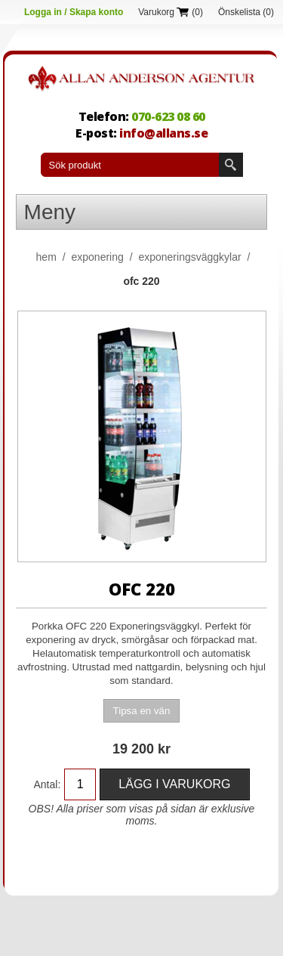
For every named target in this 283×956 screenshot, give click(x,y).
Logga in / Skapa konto (73, 12)
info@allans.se (163, 133)
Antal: (47, 784)
